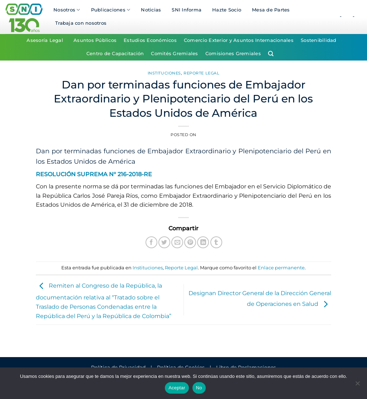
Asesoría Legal (45, 40)
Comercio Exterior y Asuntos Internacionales (239, 40)
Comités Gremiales (174, 53)
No (199, 387)
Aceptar (176, 387)
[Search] (270, 54)
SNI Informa (186, 10)
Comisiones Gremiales (233, 53)
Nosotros (66, 9)
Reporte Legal (201, 73)
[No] (357, 385)
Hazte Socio (226, 10)
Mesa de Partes (271, 10)
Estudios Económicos (150, 40)
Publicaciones (110, 9)
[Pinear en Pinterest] (190, 242)
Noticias (151, 10)
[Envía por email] (177, 242)
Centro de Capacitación (115, 53)
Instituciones (164, 73)
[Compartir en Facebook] (151, 242)
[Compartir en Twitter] (164, 242)
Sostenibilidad (319, 40)
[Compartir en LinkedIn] (203, 242)
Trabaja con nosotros (80, 23)
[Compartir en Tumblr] (216, 242)
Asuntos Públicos (94, 40)
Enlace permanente (281, 267)
